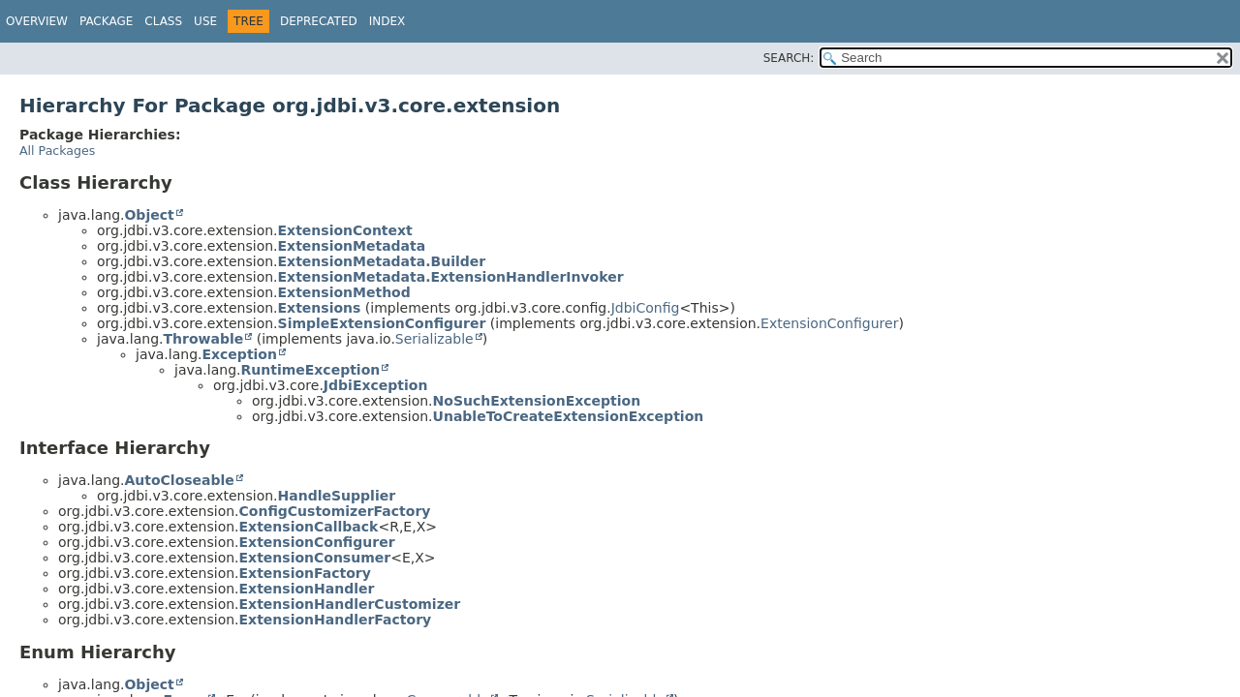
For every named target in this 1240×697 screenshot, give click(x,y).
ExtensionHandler (307, 588)
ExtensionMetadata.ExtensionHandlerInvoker (451, 277)
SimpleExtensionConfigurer (382, 323)
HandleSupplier (337, 495)
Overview (37, 21)
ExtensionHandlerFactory (335, 619)
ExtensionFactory (305, 573)
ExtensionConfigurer (829, 323)
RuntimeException (310, 370)
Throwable (203, 339)
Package (106, 21)
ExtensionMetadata (352, 246)
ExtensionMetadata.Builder (382, 261)
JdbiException (376, 385)
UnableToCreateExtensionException (568, 416)
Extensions (319, 308)
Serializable (434, 339)
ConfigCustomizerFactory (335, 511)
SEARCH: (789, 58)
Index (387, 21)
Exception (239, 354)
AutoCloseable (178, 480)
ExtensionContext (345, 230)
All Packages (57, 150)
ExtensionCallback (309, 526)
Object (148, 215)
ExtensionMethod (344, 292)
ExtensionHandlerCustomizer (350, 604)
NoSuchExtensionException (537, 401)
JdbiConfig (645, 308)
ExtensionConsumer (315, 557)
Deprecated (318, 21)
